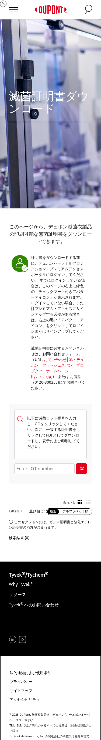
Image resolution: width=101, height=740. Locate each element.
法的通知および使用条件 (30, 672)
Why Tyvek (21, 584)
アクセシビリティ (25, 699)
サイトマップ (21, 690)
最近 (53, 511)
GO (82, 469)
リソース (17, 594)
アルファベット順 (75, 511)
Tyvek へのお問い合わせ (34, 605)
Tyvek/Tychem (28, 575)
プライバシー (21, 681)
